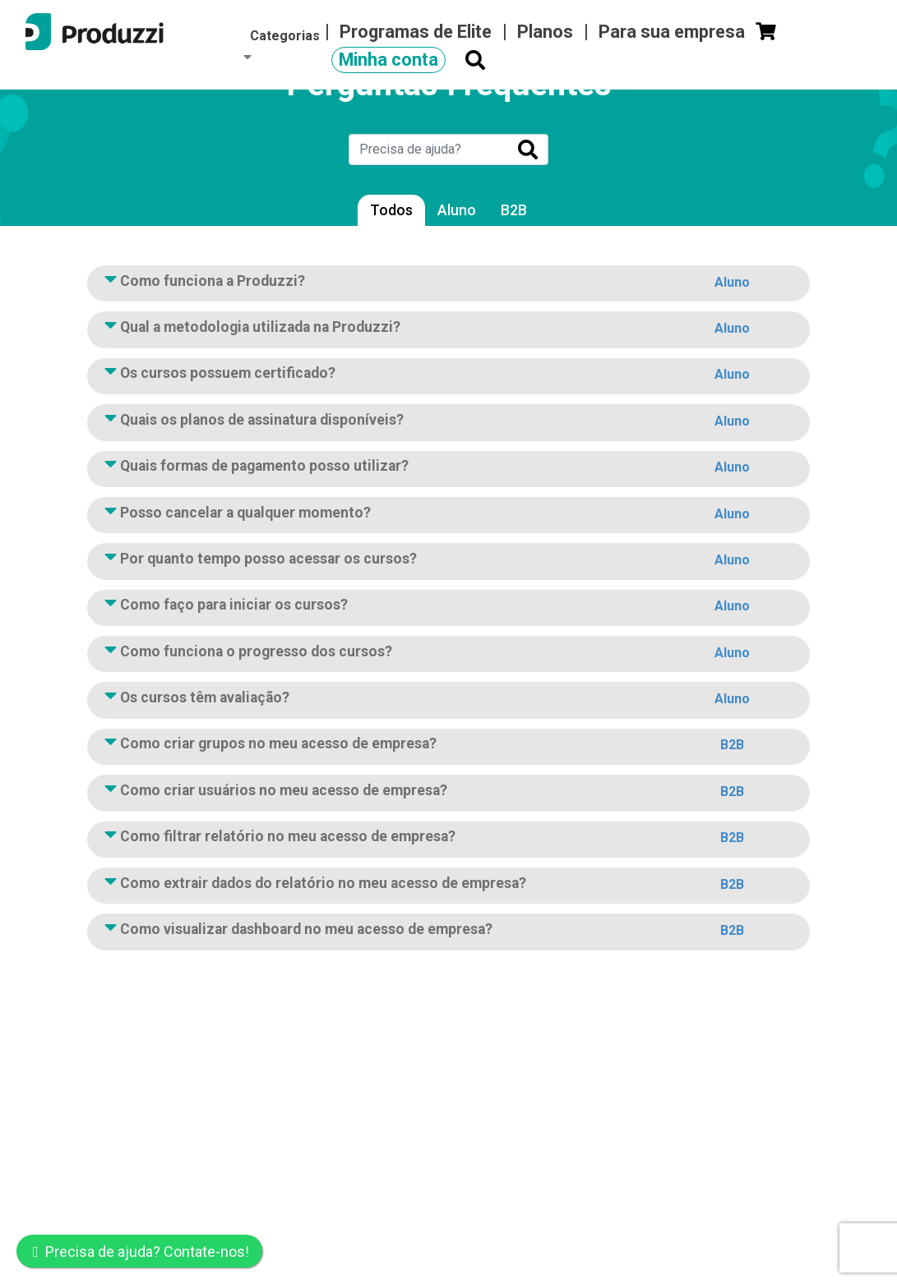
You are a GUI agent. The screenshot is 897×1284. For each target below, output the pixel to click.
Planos (547, 31)
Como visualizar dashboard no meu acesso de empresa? (448, 932)
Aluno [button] (732, 282)
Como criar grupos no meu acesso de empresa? (448, 747)
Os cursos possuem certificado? (448, 376)
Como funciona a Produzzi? (448, 284)
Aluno (456, 210)
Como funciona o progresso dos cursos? (448, 655)
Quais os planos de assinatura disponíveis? (448, 423)
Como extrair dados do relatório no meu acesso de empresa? (448, 886)
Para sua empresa (674, 31)
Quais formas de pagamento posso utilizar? (448, 469)
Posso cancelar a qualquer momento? (448, 516)
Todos (391, 210)
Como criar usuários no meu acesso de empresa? (448, 793)
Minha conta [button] (388, 59)
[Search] (428, 149)
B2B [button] (732, 744)
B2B (514, 210)
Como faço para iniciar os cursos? (448, 608)
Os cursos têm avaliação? (448, 701)
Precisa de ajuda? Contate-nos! (141, 1251)
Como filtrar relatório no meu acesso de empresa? (448, 839)
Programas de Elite (418, 31)
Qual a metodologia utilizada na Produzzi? (448, 330)
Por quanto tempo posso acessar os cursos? (448, 562)
